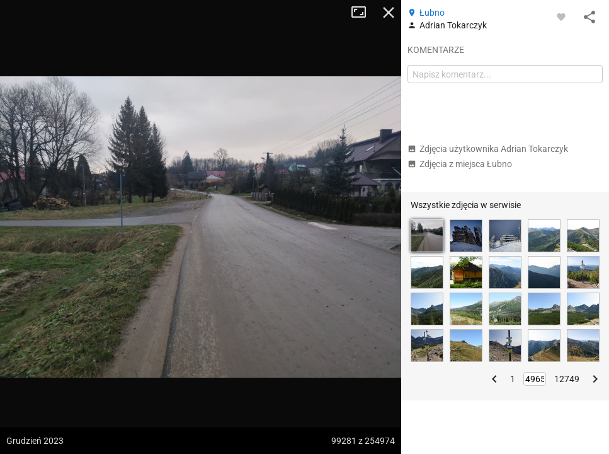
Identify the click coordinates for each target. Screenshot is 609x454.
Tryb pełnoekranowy (363, 12)
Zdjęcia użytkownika (487, 149)
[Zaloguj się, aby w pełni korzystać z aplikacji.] (561, 16)
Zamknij (388, 12)
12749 (566, 379)
